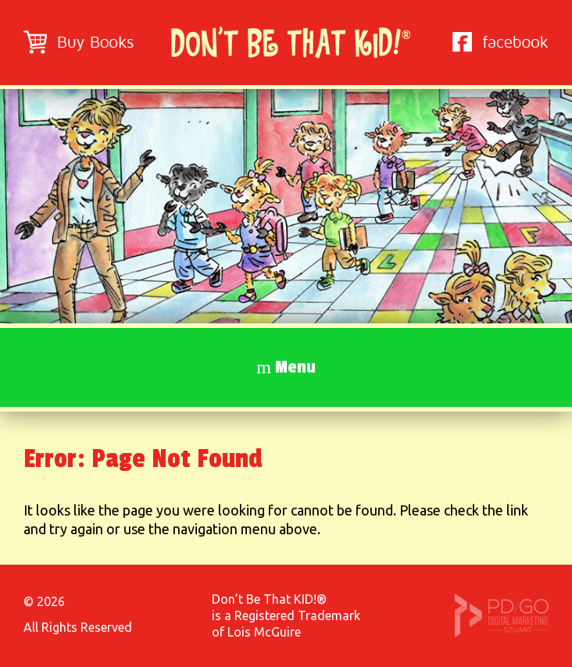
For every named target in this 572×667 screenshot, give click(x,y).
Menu (295, 367)
